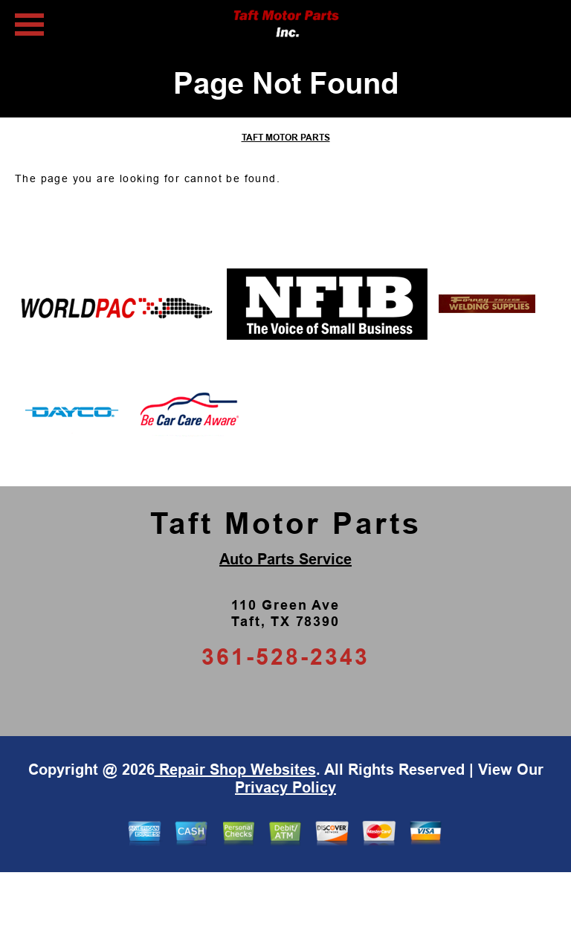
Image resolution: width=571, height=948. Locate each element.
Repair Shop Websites (235, 769)
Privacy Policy (285, 787)
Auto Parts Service (285, 559)
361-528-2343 (285, 657)
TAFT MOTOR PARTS (286, 137)
